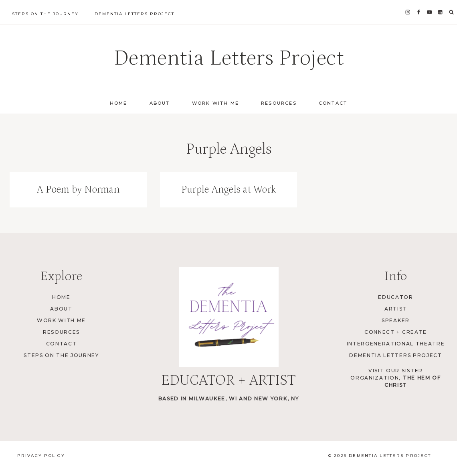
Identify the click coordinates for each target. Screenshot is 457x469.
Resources (279, 103)
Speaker (396, 320)
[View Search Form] (451, 12)
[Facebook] (419, 12)
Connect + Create (395, 332)
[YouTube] (430, 12)
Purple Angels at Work (228, 189)
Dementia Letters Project (134, 13)
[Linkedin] (440, 12)
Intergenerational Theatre (396, 344)
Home (118, 103)
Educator (395, 297)
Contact (333, 103)
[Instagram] (408, 12)
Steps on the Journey (45, 13)
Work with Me (215, 103)
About (160, 103)
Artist (395, 309)
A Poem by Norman (78, 189)
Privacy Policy (41, 455)
